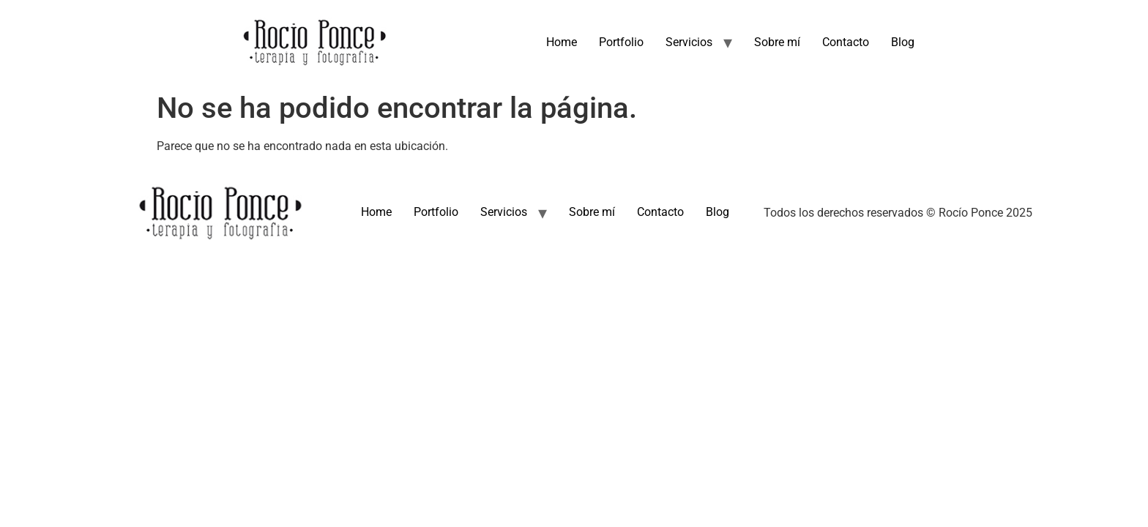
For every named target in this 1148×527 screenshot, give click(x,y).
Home (561, 42)
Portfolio (621, 42)
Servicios (689, 42)
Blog (902, 42)
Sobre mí (777, 42)
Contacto (845, 42)
